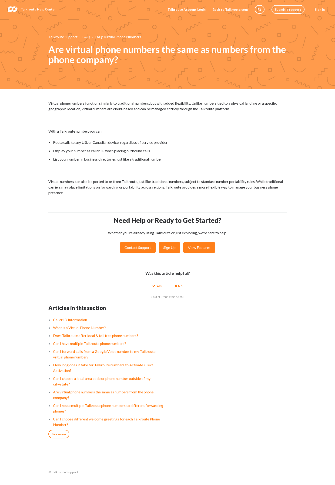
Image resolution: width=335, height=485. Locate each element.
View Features (199, 247)
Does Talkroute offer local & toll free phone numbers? (95, 335)
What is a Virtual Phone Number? (79, 327)
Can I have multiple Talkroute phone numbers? (89, 343)
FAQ (86, 36)
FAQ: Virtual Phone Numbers (118, 36)
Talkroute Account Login (187, 9)
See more (59, 434)
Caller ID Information (70, 319)
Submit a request (288, 9)
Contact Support (137, 247)
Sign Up (169, 247)
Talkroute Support (62, 36)
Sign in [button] (320, 9)
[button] (157, 285)
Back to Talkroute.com (230, 9)
